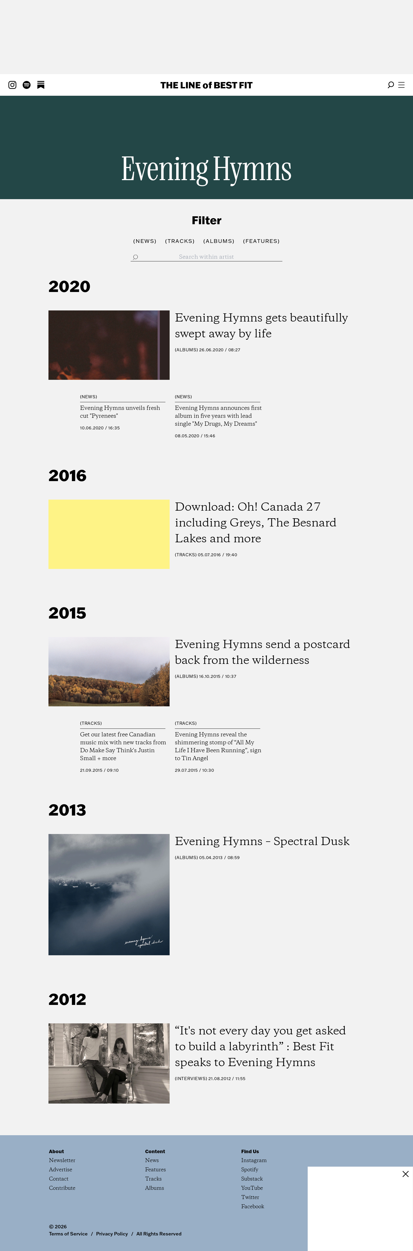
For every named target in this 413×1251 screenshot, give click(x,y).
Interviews (191, 1078)
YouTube (252, 1188)
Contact (58, 1179)
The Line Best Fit (206, 84)
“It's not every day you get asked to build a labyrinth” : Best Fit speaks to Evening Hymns (260, 1047)
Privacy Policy (112, 1233)
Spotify (249, 1169)
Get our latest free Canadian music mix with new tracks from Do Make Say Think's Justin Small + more (123, 747)
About (56, 1151)
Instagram (254, 1160)
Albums (186, 349)
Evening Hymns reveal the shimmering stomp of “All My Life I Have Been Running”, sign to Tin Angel (218, 747)
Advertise (60, 1169)
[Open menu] (401, 85)
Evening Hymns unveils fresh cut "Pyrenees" (120, 412)
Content (155, 1151)
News (89, 396)
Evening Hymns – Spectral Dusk (262, 842)
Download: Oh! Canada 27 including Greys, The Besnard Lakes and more (256, 523)
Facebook (252, 1206)
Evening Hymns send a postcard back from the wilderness (262, 653)
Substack (252, 1179)
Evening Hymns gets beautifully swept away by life (261, 326)
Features (155, 1169)
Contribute (62, 1188)
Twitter (250, 1197)
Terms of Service (68, 1233)
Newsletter (62, 1160)
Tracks (185, 554)
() (145, 240)
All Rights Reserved (158, 1233)
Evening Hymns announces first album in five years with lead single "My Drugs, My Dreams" (218, 416)
